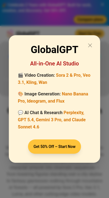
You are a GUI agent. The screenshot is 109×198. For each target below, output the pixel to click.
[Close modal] (90, 45)
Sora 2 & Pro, (69, 75)
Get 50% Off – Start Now (54, 146)
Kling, (32, 82)
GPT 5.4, (26, 119)
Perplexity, (74, 112)
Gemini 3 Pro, (49, 119)
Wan (43, 82)
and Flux (56, 101)
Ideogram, (37, 101)
